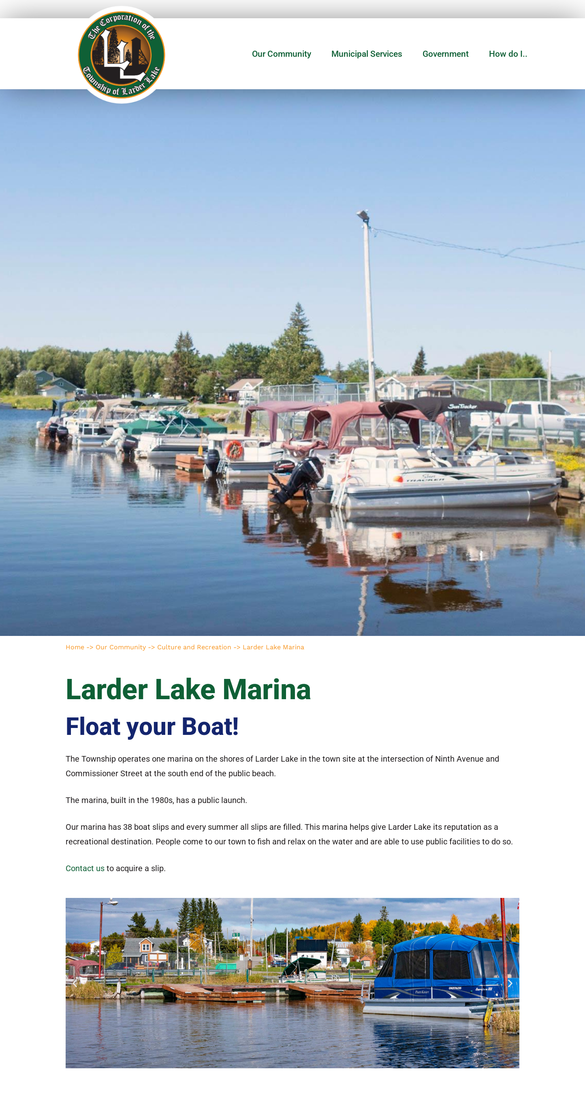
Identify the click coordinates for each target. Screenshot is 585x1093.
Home (75, 647)
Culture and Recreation (194, 647)
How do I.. (508, 54)
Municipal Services (368, 54)
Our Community (283, 54)
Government (448, 54)
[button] (75, 983)
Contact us (85, 868)
